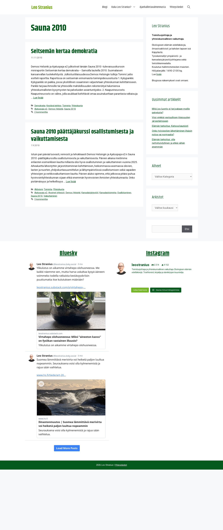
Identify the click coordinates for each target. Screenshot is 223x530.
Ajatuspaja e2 (40, 109)
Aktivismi (38, 189)
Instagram (157, 253)
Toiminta (66, 105)
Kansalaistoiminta (107, 192)
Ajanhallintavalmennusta (153, 7)
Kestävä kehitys (53, 105)
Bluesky (68, 253)
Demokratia (39, 105)
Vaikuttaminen (50, 196)
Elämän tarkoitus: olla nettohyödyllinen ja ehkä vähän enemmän (168, 143)
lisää (158, 74)
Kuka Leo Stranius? (124, 7)
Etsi (187, 228)
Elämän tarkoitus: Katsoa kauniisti (170, 125)
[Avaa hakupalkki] (188, 7)
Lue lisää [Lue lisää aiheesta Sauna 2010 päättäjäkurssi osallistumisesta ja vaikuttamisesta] (71, 181)
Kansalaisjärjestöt (89, 192)
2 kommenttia (41, 112)
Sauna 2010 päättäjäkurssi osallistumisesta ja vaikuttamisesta (82, 135)
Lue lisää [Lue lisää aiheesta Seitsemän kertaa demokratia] (38, 97)
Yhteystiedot (176, 7)
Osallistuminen (124, 192)
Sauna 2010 (70, 109)
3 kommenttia (41, 199)
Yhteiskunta (77, 105)
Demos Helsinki (55, 109)
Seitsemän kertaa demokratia (64, 51)
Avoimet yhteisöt (56, 192)
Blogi (104, 7)
